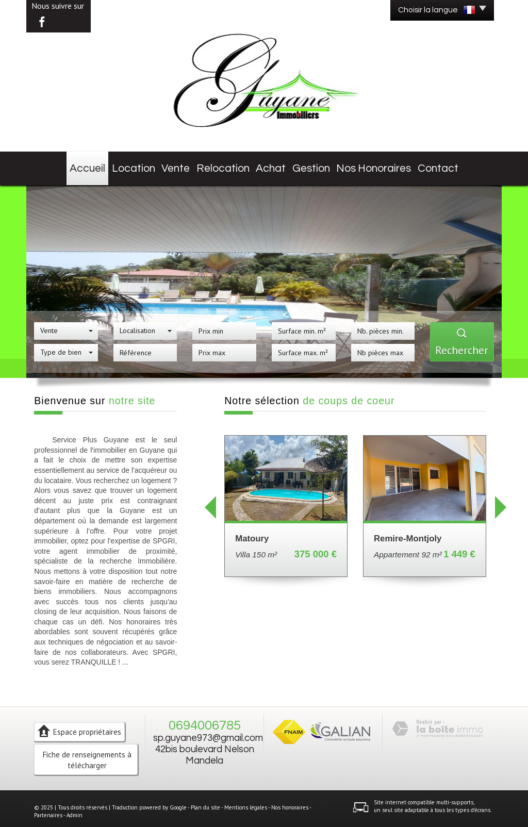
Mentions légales (245, 800)
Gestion (323, 165)
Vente (177, 165)
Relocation (227, 165)
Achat (278, 165)
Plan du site (205, 800)
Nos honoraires (384, 165)
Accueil (80, 165)
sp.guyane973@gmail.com (208, 732)
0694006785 (205, 719)
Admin (74, 809)
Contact (446, 165)
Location (130, 165)
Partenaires (48, 809)
